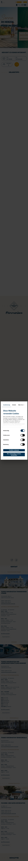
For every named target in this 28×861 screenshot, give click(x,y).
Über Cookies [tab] (22, 404)
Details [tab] (14, 404)
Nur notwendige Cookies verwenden (14, 454)
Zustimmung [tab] (6, 404)
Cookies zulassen (14, 450)
